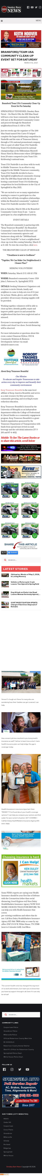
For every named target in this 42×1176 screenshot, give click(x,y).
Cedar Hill (7, 1122)
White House (8, 1156)
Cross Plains (8, 1130)
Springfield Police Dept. (13, 1053)
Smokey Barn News (13, 1167)
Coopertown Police (11, 1027)
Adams (6, 1119)
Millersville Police (10, 1035)
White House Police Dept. (13, 1057)
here (35, 245)
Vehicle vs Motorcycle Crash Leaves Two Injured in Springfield (25, 583)
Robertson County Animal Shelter (17, 1046)
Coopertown (8, 1126)
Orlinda (6, 1141)
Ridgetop (7, 1148)
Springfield (8, 1152)
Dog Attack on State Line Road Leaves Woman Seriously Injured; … (25, 593)
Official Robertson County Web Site (18, 1038)
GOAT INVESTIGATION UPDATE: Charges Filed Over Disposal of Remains (24, 605)
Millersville (8, 1137)
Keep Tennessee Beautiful (12, 390)
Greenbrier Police (10, 1031)
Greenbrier (8, 1133)
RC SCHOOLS (9, 1042)
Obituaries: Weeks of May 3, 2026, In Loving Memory (25, 575)
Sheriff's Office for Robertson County (19, 1049)
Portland (7, 1144)
